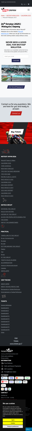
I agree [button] (12, 420)
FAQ (16, 338)
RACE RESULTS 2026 (7, 179)
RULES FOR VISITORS (7, 211)
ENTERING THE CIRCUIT (8, 209)
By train (3, 243)
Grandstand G (5, 308)
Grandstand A (5, 313)
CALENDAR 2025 (26, 15)
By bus (3, 254)
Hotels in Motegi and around (9, 265)
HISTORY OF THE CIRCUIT (8, 214)
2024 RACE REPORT (7, 185)
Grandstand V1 (5, 316)
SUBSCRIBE (16, 60)
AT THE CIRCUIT (6, 257)
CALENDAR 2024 (6, 182)
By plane (3, 241)
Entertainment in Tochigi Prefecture (11, 292)
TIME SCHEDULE (6, 166)
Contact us (16, 113)
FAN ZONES (4, 220)
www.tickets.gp (16, 344)
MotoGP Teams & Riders (8, 160)
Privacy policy (5, 358)
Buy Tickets (16, 131)
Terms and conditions (7, 356)
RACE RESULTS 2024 (7, 187)
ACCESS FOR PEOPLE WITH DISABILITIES (13, 217)
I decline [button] (13, 423)
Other (2, 332)
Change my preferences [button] (13, 426)
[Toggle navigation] (28, 9)
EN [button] (25, 4)
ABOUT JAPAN (5, 284)
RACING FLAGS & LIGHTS (8, 177)
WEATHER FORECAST (7, 168)
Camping (3, 268)
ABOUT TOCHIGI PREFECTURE (10, 286)
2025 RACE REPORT (7, 190)
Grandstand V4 (5, 324)
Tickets (16, 341)
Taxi (2, 252)
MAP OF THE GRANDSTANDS (9, 222)
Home (3, 15)
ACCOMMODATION (6, 263)
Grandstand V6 (5, 330)
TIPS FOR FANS (5, 174)
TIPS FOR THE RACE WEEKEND (10, 171)
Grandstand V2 (5, 319)
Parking (3, 249)
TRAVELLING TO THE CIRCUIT (10, 235)
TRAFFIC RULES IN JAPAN (8, 260)
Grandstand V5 (5, 327)
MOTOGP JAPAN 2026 (12, 15)
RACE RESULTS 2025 (7, 196)
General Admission (6, 305)
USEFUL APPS (5, 271)
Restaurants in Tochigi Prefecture (10, 289)
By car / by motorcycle (7, 238)
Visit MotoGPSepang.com (16, 87)
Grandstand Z (5, 310)
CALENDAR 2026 (6, 163)
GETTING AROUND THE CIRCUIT (10, 246)
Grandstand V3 (5, 321)
